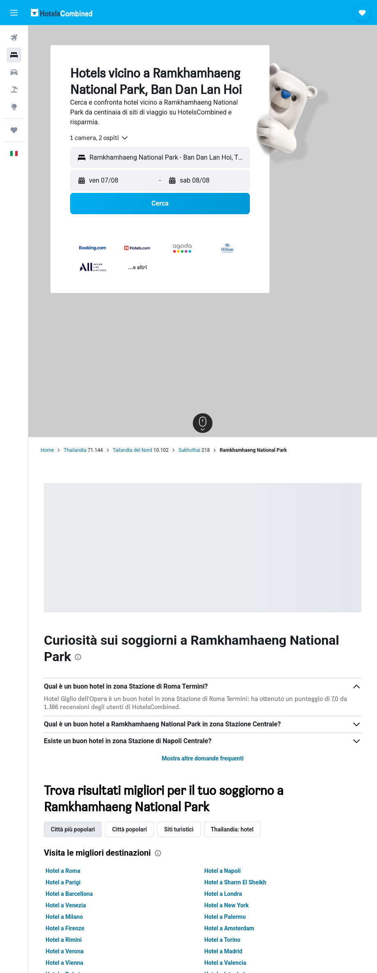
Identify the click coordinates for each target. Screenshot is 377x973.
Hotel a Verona (65, 951)
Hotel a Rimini (64, 939)
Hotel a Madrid (223, 951)
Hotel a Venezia (66, 905)
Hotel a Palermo (225, 916)
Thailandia (75, 450)
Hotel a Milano (64, 916)
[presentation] (78, 657)
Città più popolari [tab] (73, 829)
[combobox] (99, 138)
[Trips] (14, 130)
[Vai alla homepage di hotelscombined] (62, 12)
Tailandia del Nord (132, 450)
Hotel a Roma (63, 871)
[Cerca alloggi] (14, 55)
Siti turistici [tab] (179, 829)
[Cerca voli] (14, 38)
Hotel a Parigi (63, 882)
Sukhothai (189, 450)
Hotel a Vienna (64, 962)
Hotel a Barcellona (69, 894)
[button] (14, 13)
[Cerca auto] (14, 72)
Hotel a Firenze (65, 928)
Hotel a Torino (222, 939)
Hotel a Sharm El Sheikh (235, 882)
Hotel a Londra (223, 894)
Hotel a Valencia (225, 962)
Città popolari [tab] (129, 829)
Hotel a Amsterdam (229, 928)
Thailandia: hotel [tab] (232, 829)
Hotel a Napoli (222, 871)
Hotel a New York (226, 905)
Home (47, 450)
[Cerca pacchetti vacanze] (14, 89)
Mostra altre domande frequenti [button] (202, 758)
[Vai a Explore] (14, 106)
